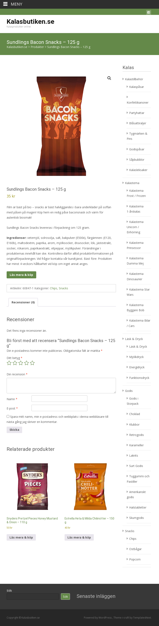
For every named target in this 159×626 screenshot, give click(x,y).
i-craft (126, 617)
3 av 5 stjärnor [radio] (20, 362)
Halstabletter (137, 507)
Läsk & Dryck (134, 339)
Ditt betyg (14, 358)
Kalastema (132, 183)
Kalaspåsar (136, 87)
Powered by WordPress (98, 617)
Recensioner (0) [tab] (23, 302)
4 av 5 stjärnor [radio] (26, 362)
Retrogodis (136, 435)
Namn (12, 399)
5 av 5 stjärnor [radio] (32, 362)
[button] (109, 78)
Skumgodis (136, 518)
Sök (9, 590)
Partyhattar (136, 113)
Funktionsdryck (139, 378)
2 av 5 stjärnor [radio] (14, 362)
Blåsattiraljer (137, 123)
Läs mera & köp (21, 275)
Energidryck (137, 367)
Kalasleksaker (138, 170)
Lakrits (133, 455)
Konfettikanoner (137, 102)
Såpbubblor (136, 160)
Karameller (136, 445)
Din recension (17, 374)
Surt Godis (136, 466)
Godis (129, 391)
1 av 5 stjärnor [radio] (9, 362)
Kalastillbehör (134, 79)
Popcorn (135, 559)
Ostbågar (135, 549)
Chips (53, 288)
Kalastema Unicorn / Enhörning (135, 227)
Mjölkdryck (136, 357)
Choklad (134, 414)
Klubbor (134, 424)
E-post (12, 408)
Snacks (63, 288)
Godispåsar (136, 149)
